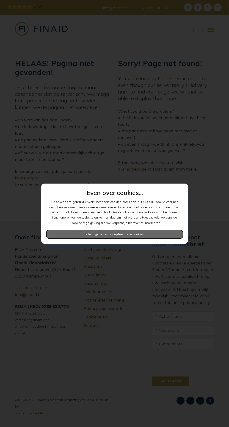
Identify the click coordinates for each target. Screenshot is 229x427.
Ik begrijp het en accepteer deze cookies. (114, 234)
